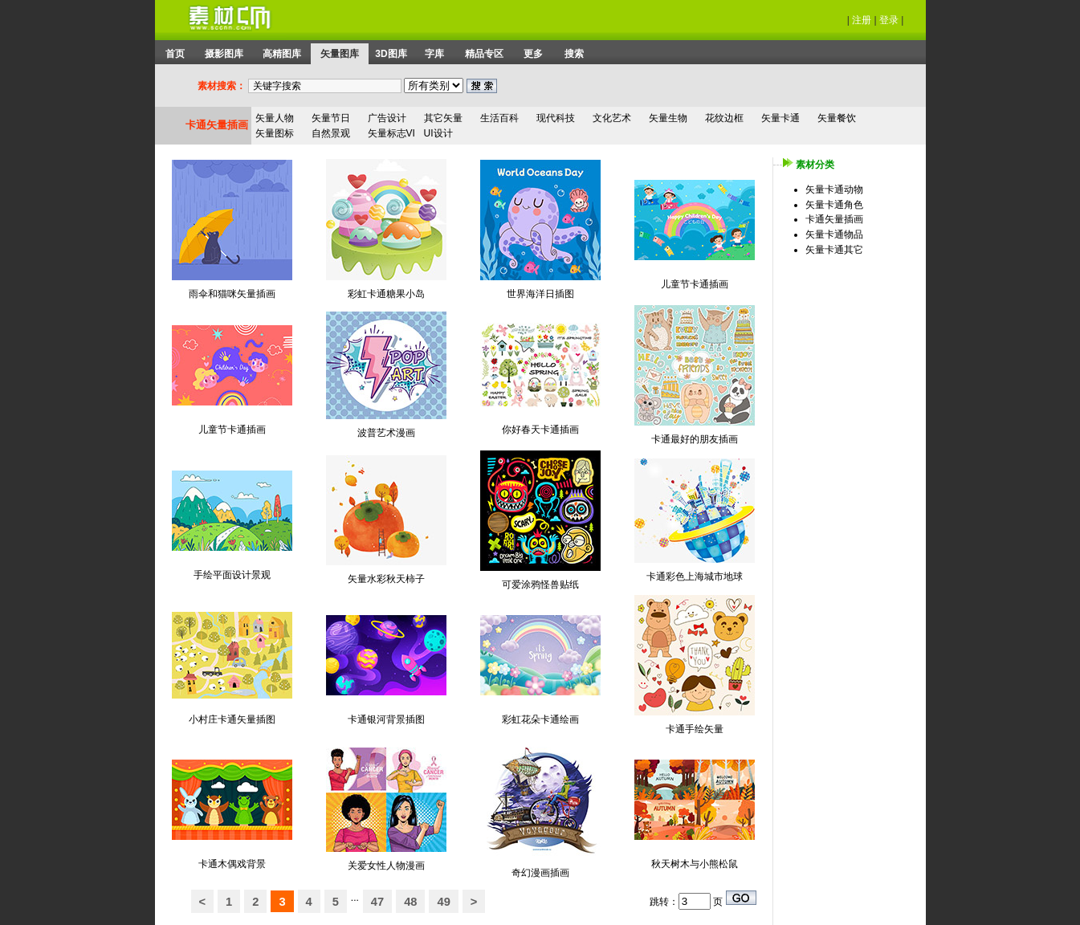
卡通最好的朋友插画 (694, 439)
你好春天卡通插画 (540, 429)
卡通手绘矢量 (694, 729)
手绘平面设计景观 (232, 575)
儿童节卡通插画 (694, 284)
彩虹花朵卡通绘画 (540, 719)
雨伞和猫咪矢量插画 (232, 294)
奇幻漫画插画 (540, 872)
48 (410, 901)
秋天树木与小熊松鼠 (694, 864)
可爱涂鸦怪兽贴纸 (540, 584)
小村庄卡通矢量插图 (232, 719)
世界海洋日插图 (540, 294)
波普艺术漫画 (386, 432)
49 (443, 901)
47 (377, 901)
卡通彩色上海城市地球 (694, 576)
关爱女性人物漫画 (386, 865)
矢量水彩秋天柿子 (386, 579)
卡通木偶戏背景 (232, 864)
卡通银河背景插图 (386, 719)
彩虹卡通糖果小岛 (386, 294)
